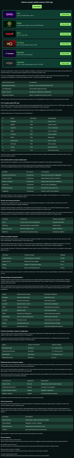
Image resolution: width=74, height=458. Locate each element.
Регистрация (37, 6)
